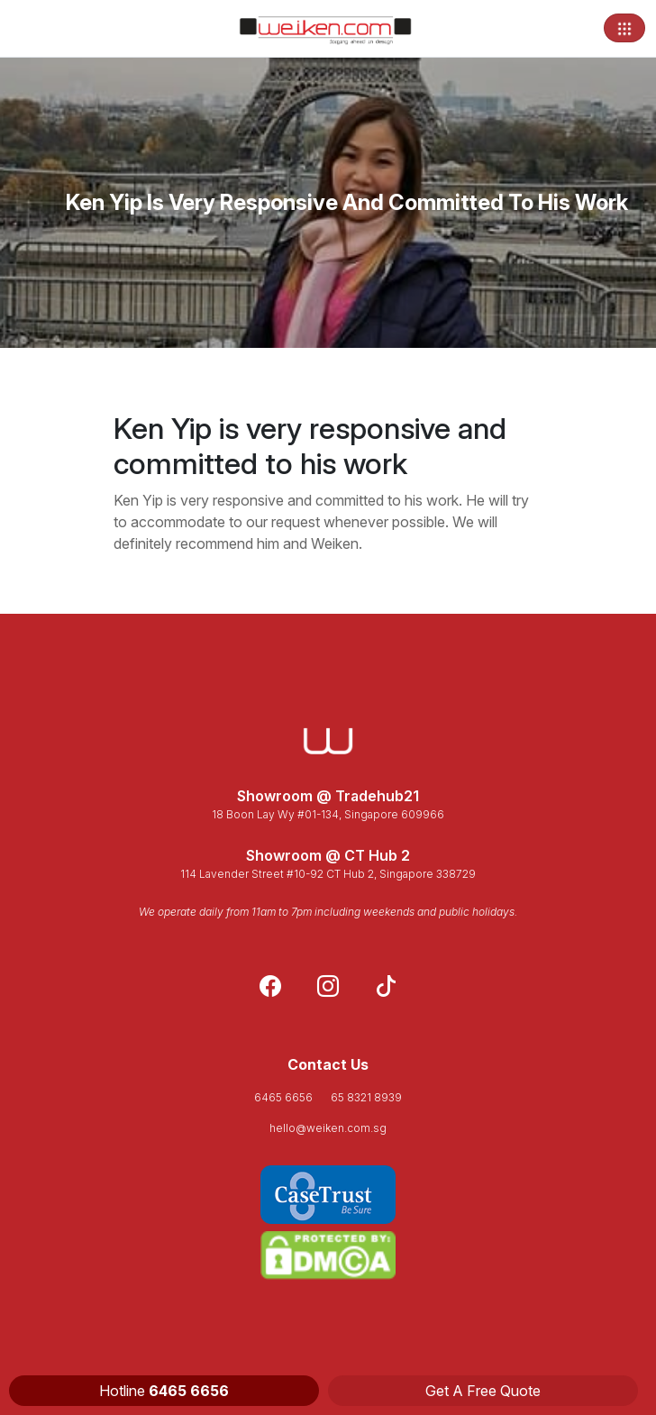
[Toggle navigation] (624, 28)
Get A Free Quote (483, 1391)
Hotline (164, 1391)
